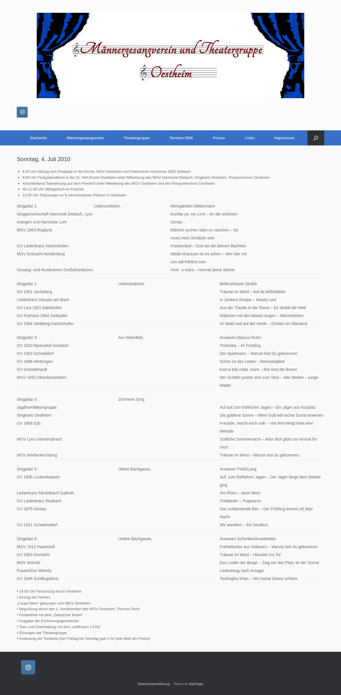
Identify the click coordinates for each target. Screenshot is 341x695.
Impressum (284, 138)
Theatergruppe (137, 138)
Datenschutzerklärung (154, 684)
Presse (219, 138)
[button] (315, 137)
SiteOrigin (196, 684)
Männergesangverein (85, 138)
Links (249, 138)
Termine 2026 (181, 138)
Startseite (38, 138)
